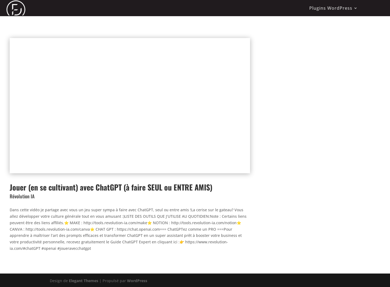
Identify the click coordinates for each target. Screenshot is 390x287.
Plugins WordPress (330, 8)
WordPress (137, 280)
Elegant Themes (83, 280)
